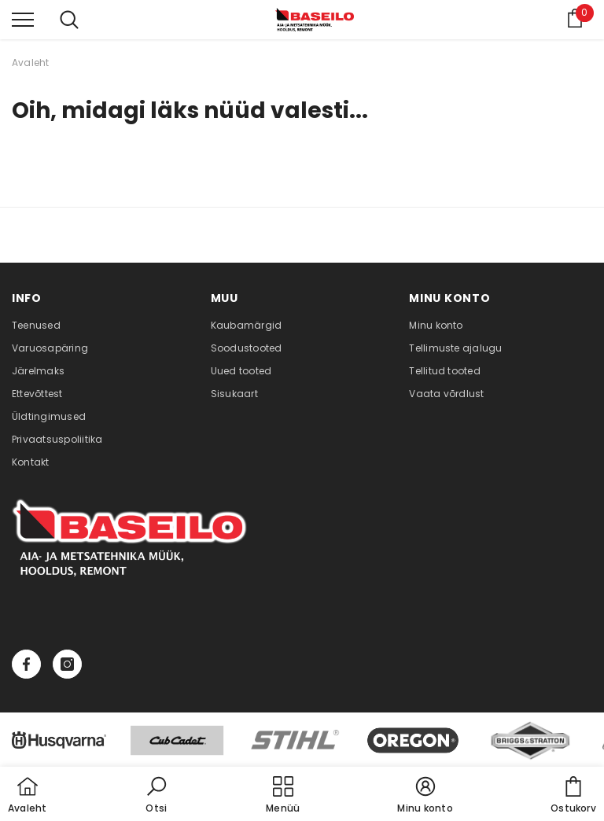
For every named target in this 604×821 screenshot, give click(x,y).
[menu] (23, 19)
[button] (156, 796)
